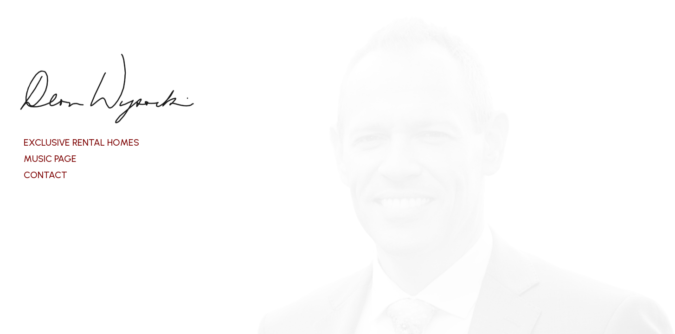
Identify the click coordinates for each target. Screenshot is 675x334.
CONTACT (45, 174)
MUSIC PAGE (50, 158)
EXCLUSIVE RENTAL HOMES (81, 142)
